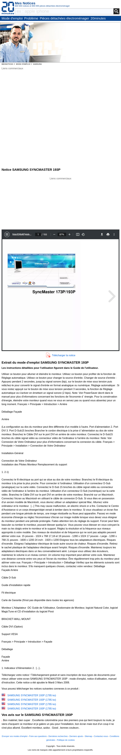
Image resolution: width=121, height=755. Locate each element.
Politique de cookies (66, 740)
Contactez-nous (101, 736)
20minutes (98, 18)
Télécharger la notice (63, 355)
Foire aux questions (38, 736)
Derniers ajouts (76, 736)
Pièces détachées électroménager (64, 18)
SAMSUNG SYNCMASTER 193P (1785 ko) (31, 695)
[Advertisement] (60, 202)
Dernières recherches (58, 736)
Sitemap (88, 736)
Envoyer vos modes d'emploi (14, 736)
